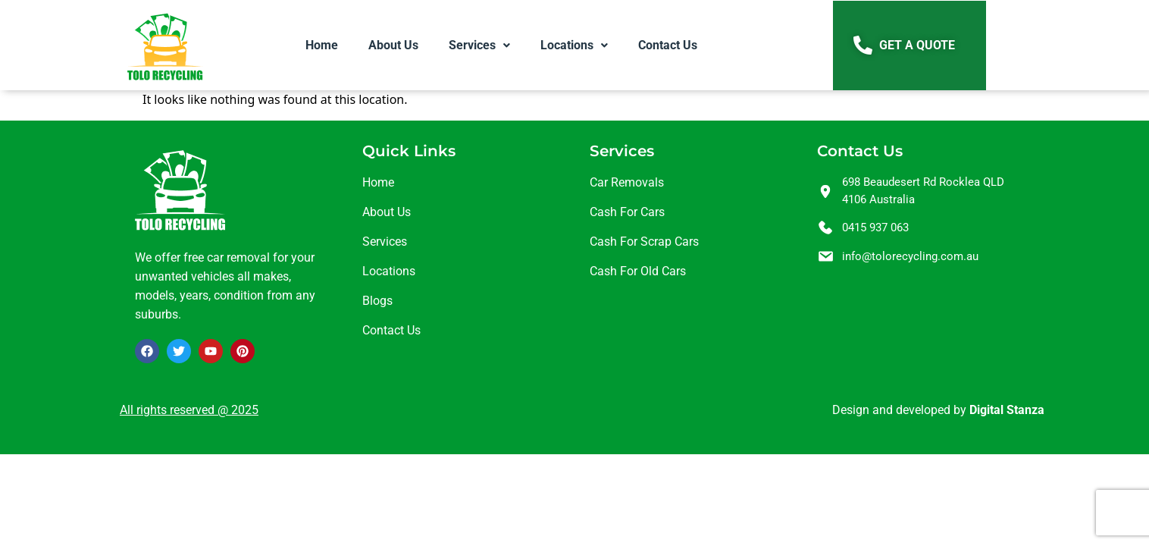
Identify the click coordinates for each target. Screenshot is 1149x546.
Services (479, 45)
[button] (479, 45)
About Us (393, 45)
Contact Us (667, 45)
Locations (574, 45)
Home (321, 45)
